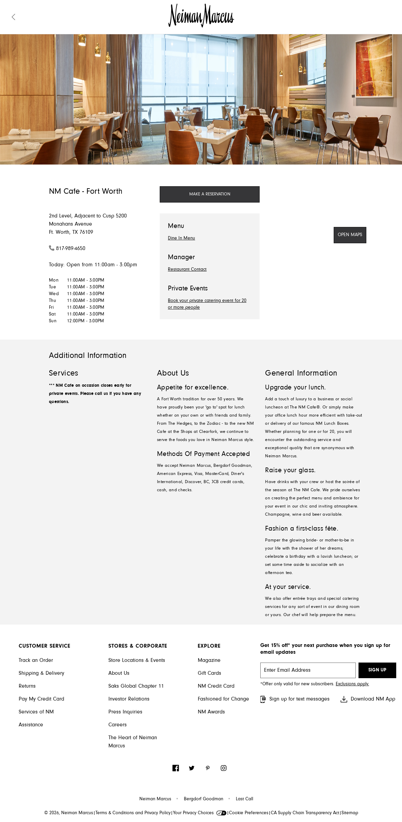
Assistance (31, 725)
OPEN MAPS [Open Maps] (350, 235)
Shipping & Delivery (41, 673)
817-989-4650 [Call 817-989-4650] (70, 248)
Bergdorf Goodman (203, 799)
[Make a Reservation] (210, 194)
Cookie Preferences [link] (248, 813)
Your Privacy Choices (200, 813)
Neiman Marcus (155, 799)
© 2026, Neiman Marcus (68, 813)
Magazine (209, 660)
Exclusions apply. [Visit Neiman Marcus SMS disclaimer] (352, 684)
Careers (117, 725)
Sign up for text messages (294, 699)
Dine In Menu (181, 238)
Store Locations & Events (136, 660)
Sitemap (350, 813)
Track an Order (36, 660)
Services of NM (36, 712)
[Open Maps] (350, 235)
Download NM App (367, 699)
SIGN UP (377, 670)
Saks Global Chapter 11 (136, 686)
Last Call (244, 799)
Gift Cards (209, 673)
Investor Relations (129, 699)
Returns (27, 686)
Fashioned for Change (223, 699)
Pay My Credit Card (41, 699)
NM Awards (211, 712)
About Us (118, 673)
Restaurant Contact (187, 269)
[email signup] (308, 670)
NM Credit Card (216, 686)
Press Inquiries (125, 712)
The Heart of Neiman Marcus (132, 742)
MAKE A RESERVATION (209, 194)
